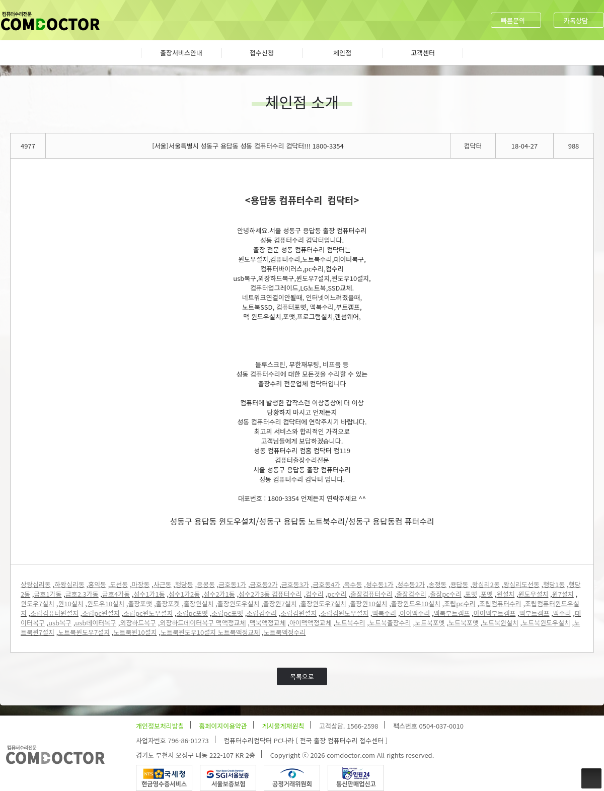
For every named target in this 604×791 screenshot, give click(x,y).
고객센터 (423, 52)
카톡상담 (576, 20)
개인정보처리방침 (160, 726)
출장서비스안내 (181, 52)
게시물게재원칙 (283, 726)
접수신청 (262, 52)
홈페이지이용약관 (223, 726)
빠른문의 (513, 20)
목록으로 (302, 676)
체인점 (342, 52)
